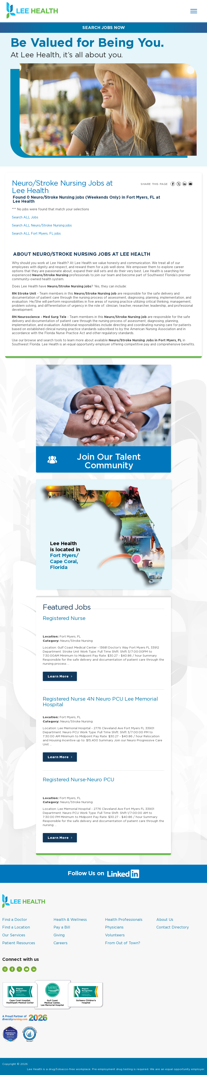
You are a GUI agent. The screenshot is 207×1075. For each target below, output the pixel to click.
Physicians (114, 927)
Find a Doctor (14, 919)
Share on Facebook (173, 184)
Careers (61, 943)
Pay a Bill (62, 927)
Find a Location (16, 927)
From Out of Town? (122, 943)
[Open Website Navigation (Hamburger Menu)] (194, 11)
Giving (59, 935)
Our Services (13, 935)
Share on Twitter (178, 184)
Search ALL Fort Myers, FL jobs (36, 233)
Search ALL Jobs (25, 217)
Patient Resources (18, 943)
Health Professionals (123, 919)
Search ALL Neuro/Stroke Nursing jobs (42, 225)
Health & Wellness (70, 919)
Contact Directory (172, 927)
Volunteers (115, 935)
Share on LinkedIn (184, 184)
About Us (164, 919)
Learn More (62, 678)
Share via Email (190, 184)
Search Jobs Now (103, 27)
